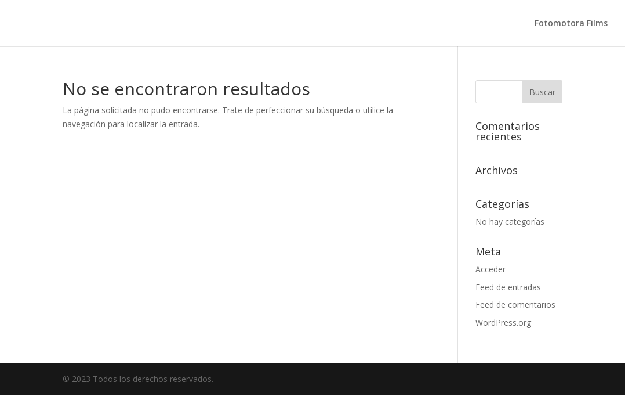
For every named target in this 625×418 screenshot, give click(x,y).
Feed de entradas (508, 287)
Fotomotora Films (571, 23)
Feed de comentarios (515, 304)
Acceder (490, 269)
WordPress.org (503, 322)
